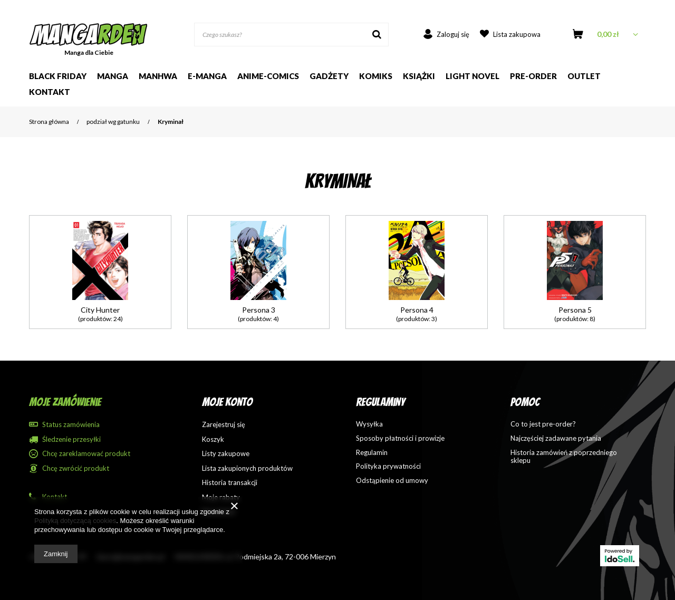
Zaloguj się (453, 34)
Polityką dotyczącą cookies (75, 521)
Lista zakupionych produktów (247, 468)
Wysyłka (369, 424)
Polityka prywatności (388, 466)
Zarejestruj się (223, 425)
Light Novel (472, 76)
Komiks (375, 76)
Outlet (584, 76)
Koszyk (213, 439)
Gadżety (329, 76)
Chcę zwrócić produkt (75, 468)
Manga (112, 76)
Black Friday (57, 76)
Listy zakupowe (225, 454)
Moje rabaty (221, 497)
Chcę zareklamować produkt (86, 454)
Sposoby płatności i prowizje (400, 438)
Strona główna (49, 121)
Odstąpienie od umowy (392, 481)
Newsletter (219, 512)
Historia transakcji (229, 483)
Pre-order (533, 76)
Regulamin (372, 453)
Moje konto (227, 402)
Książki (419, 76)
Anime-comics (268, 76)
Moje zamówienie (65, 402)
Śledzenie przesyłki (71, 439)
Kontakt (49, 91)
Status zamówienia (71, 425)
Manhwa (158, 76)
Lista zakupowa (517, 34)
